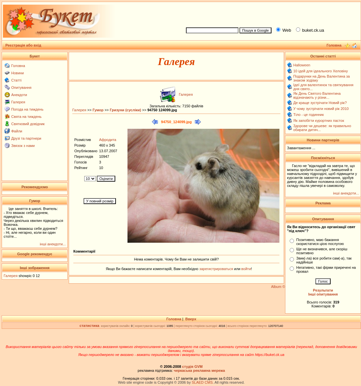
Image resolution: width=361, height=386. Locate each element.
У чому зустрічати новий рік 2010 (321, 109)
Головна (18, 66)
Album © (278, 287)
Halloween (301, 65)
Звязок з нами (23, 146)
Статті (16, 80)
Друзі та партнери (26, 138)
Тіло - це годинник (308, 115)
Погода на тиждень (27, 109)
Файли (16, 131)
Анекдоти (19, 95)
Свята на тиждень (26, 117)
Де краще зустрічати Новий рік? (320, 103)
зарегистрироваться (216, 269)
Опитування (21, 87)
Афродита (107, 140)
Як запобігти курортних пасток (318, 121)
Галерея (18, 102)
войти (245, 269)
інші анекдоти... (53, 244)
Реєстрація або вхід (23, 45)
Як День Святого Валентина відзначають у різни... (317, 95)
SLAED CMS (202, 382)
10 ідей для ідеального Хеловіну (320, 71)
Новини (17, 73)
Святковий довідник (28, 124)
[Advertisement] (270, 13)
